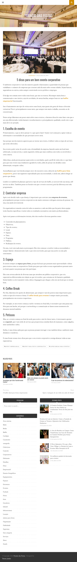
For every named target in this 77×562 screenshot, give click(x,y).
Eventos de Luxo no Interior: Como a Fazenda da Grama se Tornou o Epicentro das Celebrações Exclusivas (55, 421)
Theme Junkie (6, 559)
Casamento (6, 440)
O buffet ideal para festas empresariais (15, 393)
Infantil (5, 507)
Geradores (6, 503)
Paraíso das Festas (19, 556)
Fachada (5, 492)
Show (5, 540)
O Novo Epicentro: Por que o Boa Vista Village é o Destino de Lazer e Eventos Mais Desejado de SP (61, 446)
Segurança (6, 529)
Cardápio (6, 436)
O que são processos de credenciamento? (62, 380)
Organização (7, 522)
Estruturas (6, 484)
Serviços (5, 537)
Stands (5, 544)
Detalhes (6, 462)
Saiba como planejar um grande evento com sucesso (37, 379)
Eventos (32, 76)
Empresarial (7, 469)
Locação (5, 514)
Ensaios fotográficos (9, 473)
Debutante (6, 458)
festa (4, 499)
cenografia (6, 443)
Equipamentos (7, 477)
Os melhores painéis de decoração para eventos (61, 457)
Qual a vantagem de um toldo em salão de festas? (58, 393)
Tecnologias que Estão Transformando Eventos (13, 381)
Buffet (5, 432)
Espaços (5, 481)
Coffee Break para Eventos (59, 346)
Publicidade (6, 525)
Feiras (5, 496)
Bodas (5, 429)
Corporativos (7, 455)
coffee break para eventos (39, 295)
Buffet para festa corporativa (34, 346)
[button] (2, 2)
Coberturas (6, 447)
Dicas (4, 466)
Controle (6, 451)
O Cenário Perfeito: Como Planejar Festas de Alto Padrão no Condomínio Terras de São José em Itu (61, 408)
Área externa (7, 421)
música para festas (9, 518)
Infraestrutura (7, 510)
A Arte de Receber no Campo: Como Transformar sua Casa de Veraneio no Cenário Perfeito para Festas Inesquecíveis (62, 434)
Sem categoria (7, 533)
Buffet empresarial (11, 346)
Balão (5, 425)
